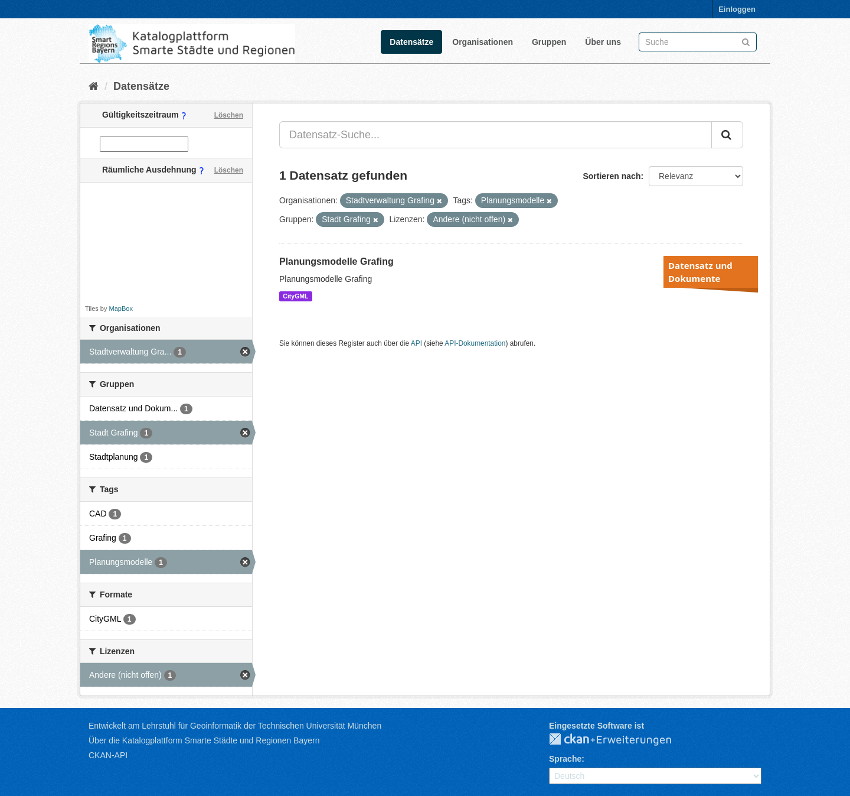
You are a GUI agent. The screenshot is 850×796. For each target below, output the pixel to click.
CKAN (620, 740)
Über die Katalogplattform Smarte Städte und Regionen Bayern (204, 740)
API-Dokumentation (474, 343)
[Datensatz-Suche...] (495, 134)
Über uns (603, 42)
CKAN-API (108, 755)
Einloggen (737, 9)
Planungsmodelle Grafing (336, 261)
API (416, 343)
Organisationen (482, 42)
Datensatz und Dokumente (700, 271)
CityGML (295, 296)
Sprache (565, 758)
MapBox (121, 308)
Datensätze (411, 42)
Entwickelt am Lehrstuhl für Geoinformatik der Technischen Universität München (235, 725)
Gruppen (549, 42)
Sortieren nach (611, 176)
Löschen (228, 115)
